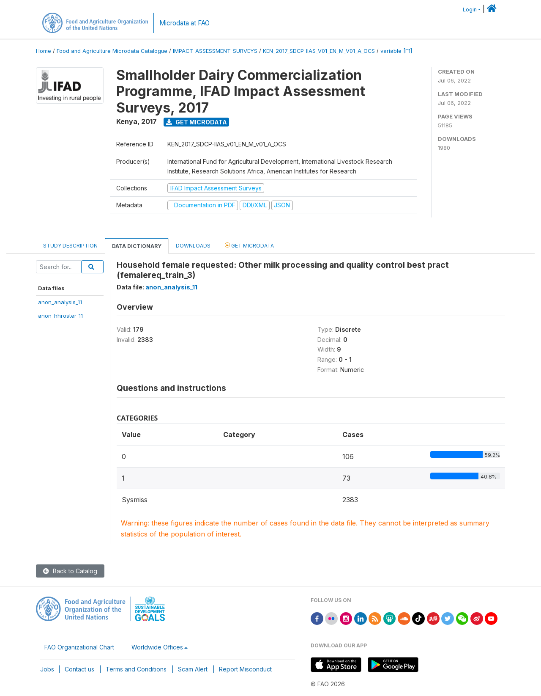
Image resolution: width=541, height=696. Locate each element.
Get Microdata (196, 122)
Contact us (79, 669)
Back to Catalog (70, 571)
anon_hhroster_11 (60, 315)
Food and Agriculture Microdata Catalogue (112, 51)
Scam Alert (193, 669)
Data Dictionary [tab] (136, 246)
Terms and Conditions (136, 669)
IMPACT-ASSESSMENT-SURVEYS (215, 51)
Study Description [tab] (70, 245)
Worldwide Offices (157, 647)
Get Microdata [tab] (249, 245)
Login (470, 9)
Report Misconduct (245, 669)
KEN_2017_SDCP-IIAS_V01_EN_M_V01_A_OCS (319, 51)
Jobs (47, 669)
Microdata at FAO (184, 23)
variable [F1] (396, 51)
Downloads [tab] (193, 245)
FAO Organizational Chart (79, 647)
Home (43, 51)
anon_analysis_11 (60, 302)
